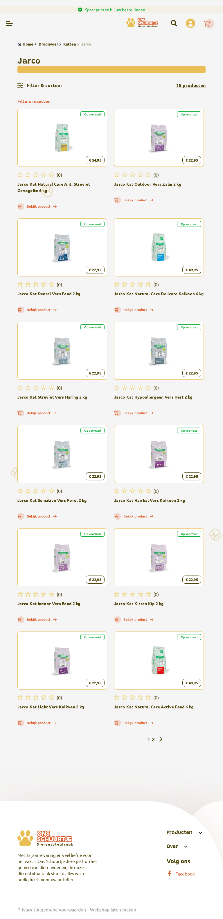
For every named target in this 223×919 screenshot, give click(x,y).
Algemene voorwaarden (61, 909)
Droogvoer (45, 43)
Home (25, 43)
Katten (67, 43)
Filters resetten (34, 101)
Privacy (24, 909)
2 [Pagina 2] (153, 739)
